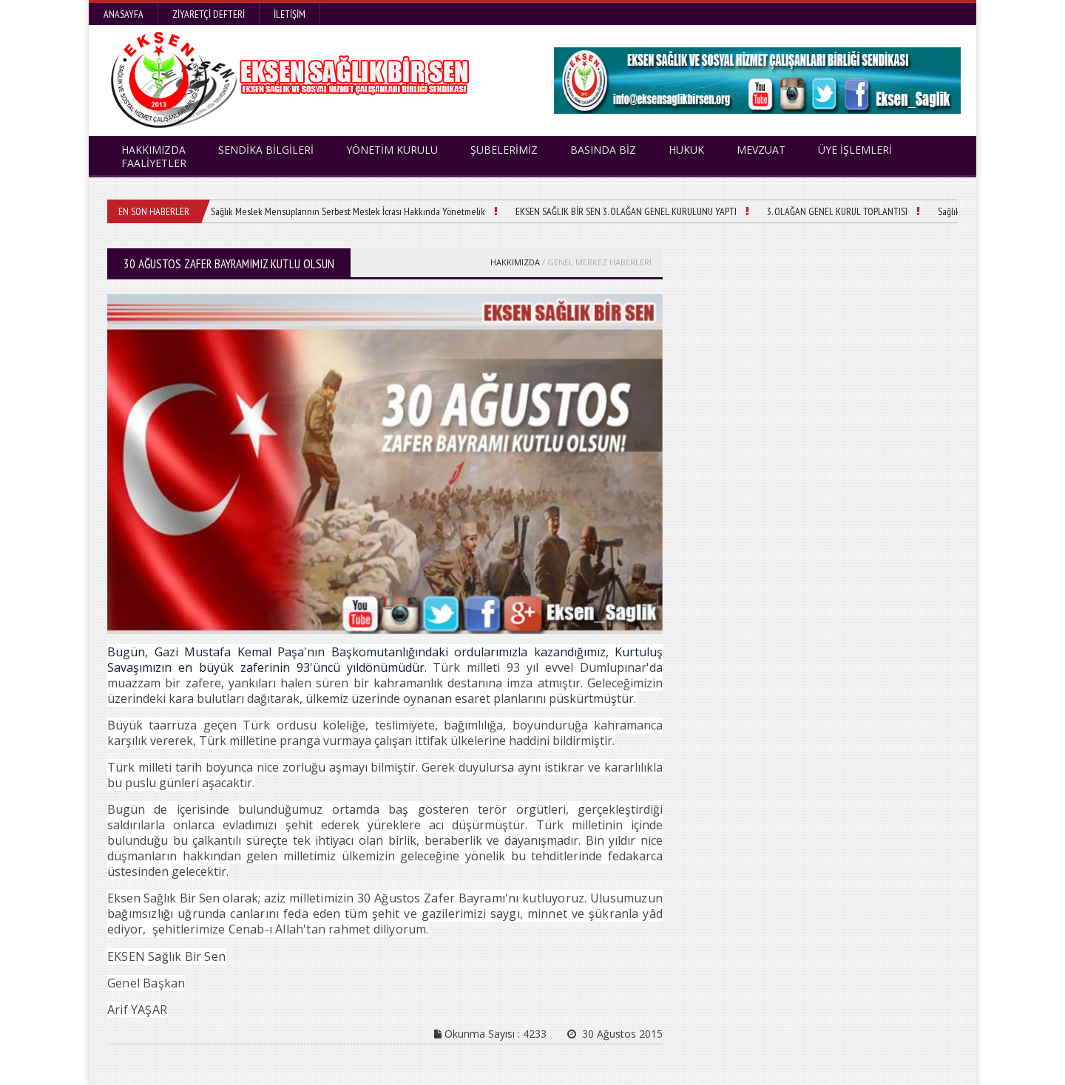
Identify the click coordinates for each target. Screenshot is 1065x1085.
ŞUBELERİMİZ (504, 150)
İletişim (289, 14)
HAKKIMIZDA (515, 262)
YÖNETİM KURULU (392, 150)
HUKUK (686, 150)
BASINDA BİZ (603, 150)
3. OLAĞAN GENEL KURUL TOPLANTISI (837, 211)
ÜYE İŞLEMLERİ (855, 150)
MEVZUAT (761, 150)
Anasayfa (123, 14)
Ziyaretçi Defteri (208, 14)
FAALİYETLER (153, 163)
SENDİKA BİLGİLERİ (266, 150)
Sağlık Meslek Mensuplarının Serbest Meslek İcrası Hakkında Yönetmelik (348, 211)
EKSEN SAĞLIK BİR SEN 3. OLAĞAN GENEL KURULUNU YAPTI (626, 211)
